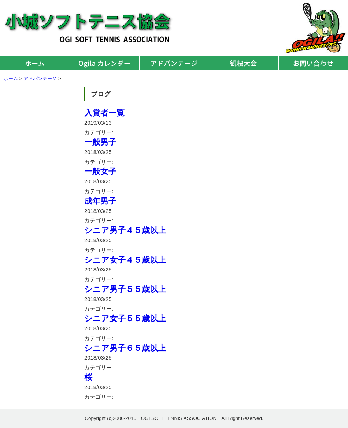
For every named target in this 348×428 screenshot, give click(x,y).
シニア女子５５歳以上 (125, 318)
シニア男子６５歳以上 (125, 348)
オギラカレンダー (104, 63)
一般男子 (100, 142)
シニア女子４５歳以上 (125, 259)
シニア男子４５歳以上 (125, 230)
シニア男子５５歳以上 (125, 289)
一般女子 (100, 171)
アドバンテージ (174, 63)
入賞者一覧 (104, 112)
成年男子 (100, 201)
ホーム (35, 63)
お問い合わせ (313, 63)
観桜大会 (243, 63)
